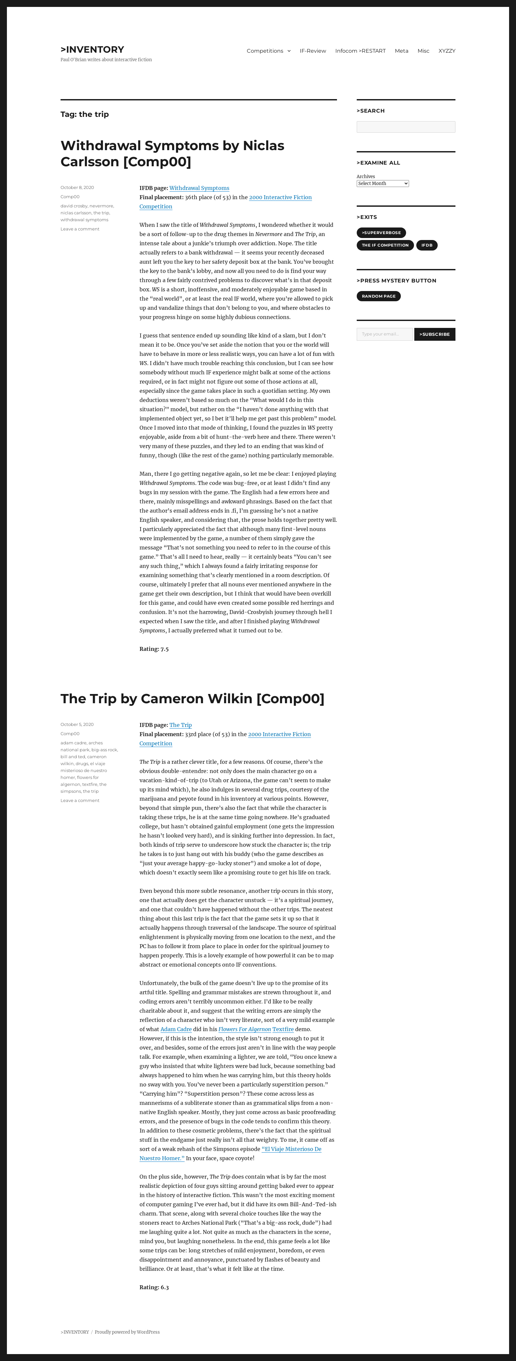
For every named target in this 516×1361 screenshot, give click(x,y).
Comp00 (70, 196)
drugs (82, 763)
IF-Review (313, 51)
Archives (366, 176)
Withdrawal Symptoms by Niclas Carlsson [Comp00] (172, 153)
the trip (101, 212)
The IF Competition (385, 245)
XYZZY (447, 51)
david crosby (74, 205)
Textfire (283, 1029)
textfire (89, 784)
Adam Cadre (176, 1029)
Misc (423, 51)
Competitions (265, 51)
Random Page (379, 296)
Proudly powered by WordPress (127, 1332)
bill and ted (73, 756)
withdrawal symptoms (84, 219)
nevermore (101, 205)
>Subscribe (435, 334)
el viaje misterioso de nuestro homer (84, 770)
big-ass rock (104, 749)
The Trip (180, 725)
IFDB (427, 245)
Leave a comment (80, 228)
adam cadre (74, 742)
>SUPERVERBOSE (381, 232)
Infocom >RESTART (360, 51)
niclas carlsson (76, 212)
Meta (401, 51)
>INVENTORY (92, 49)
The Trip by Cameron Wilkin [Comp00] (193, 698)
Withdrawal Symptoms (199, 188)
